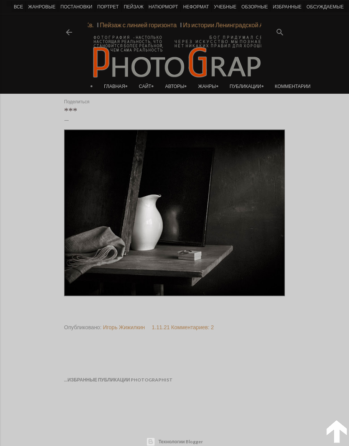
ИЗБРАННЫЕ (287, 7)
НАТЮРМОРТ (163, 7)
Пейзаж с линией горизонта (136, 24)
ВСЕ (18, 7)
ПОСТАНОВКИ (76, 7)
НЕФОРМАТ (196, 7)
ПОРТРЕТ (108, 7)
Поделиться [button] (76, 101)
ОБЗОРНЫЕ (255, 7)
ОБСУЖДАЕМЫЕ (325, 7)
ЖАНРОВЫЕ (41, 7)
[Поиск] (280, 29)
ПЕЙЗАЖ (134, 7)
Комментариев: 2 (192, 327)
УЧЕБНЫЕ (225, 7)
